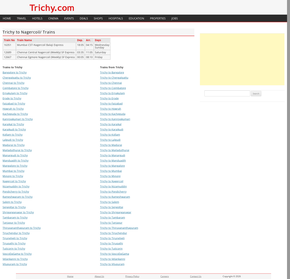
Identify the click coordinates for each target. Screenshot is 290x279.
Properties (158, 18)
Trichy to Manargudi (112, 155)
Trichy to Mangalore (112, 165)
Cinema (53, 18)
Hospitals (116, 18)
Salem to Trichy (12, 202)
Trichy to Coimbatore (113, 88)
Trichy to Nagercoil (111, 181)
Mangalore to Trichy (15, 165)
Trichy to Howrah (110, 108)
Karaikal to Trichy (13, 124)
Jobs (174, 18)
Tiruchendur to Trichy (16, 233)
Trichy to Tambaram (112, 217)
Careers (165, 276)
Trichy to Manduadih (113, 160)
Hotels (37, 18)
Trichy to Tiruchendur (113, 233)
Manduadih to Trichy (15, 160)
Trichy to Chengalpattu (114, 77)
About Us (99, 276)
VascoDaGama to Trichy (17, 254)
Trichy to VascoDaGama (114, 254)
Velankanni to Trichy (15, 259)
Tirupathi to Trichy (14, 243)
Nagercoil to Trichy (14, 181)
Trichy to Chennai (111, 83)
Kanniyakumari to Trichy (18, 119)
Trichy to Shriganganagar (115, 212)
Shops (98, 18)
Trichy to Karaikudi (111, 129)
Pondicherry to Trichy (16, 191)
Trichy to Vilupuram (112, 264)
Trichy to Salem (109, 202)
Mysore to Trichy (13, 176)
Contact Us (195, 276)
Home (7, 18)
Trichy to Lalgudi (110, 140)
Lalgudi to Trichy (13, 140)
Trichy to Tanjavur (111, 222)
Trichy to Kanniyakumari (115, 119)
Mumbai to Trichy (13, 171)
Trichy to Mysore (110, 176)
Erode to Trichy (12, 98)
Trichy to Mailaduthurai (114, 150)
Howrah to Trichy (13, 108)
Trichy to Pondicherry (113, 191)
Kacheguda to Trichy (15, 114)
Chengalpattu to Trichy (17, 77)
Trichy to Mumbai (111, 171)
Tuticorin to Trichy (14, 248)
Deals (84, 18)
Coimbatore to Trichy (15, 88)
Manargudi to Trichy (15, 155)
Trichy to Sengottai (111, 207)
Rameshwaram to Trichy (18, 197)
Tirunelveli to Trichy (15, 238)
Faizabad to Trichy (14, 103)
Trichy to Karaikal (111, 124)
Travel (21, 18)
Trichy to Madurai (111, 145)
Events (69, 18)
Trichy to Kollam (110, 134)
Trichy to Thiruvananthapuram (119, 228)
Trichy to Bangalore (112, 72)
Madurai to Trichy (14, 145)
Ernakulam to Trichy (15, 93)
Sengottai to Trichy (14, 207)
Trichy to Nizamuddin (113, 186)
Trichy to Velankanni (112, 259)
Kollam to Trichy (13, 134)
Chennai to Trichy (13, 83)
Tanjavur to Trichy (14, 222)
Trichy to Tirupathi (111, 243)
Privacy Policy (132, 276)
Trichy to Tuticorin (111, 248)
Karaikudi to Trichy (14, 129)
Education (136, 18)
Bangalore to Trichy (15, 72)
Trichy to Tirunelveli (112, 238)
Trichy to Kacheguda (112, 114)
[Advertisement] (242, 59)
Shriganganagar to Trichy (18, 212)
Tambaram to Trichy (15, 217)
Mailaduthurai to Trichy (17, 150)
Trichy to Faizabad (111, 103)
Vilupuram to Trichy (15, 264)
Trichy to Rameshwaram (115, 197)
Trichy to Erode (109, 98)
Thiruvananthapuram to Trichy (22, 228)
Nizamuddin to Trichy (16, 186)
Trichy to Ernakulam (112, 93)
